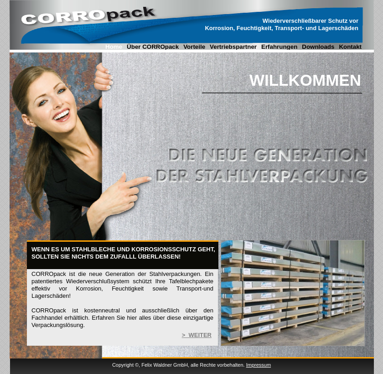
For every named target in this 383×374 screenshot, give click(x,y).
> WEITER (197, 335)
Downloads (318, 46)
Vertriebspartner (233, 46)
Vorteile (194, 46)
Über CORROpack (153, 46)
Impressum (258, 365)
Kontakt (350, 46)
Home (113, 46)
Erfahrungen (279, 46)
